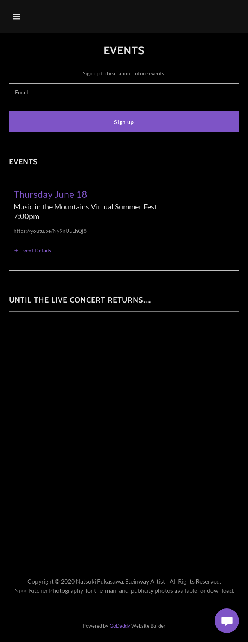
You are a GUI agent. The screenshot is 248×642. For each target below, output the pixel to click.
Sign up (124, 122)
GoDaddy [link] (120, 626)
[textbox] (124, 92)
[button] (26, 16)
